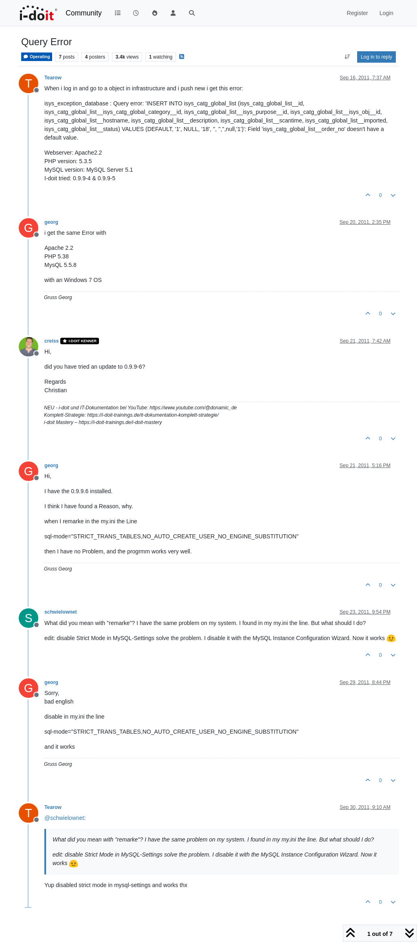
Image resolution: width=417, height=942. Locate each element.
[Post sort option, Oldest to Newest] (347, 57)
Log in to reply (376, 57)
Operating (36, 56)
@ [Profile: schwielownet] (64, 818)
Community (84, 13)
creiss (51, 341)
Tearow (52, 78)
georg (51, 222)
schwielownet (60, 612)
